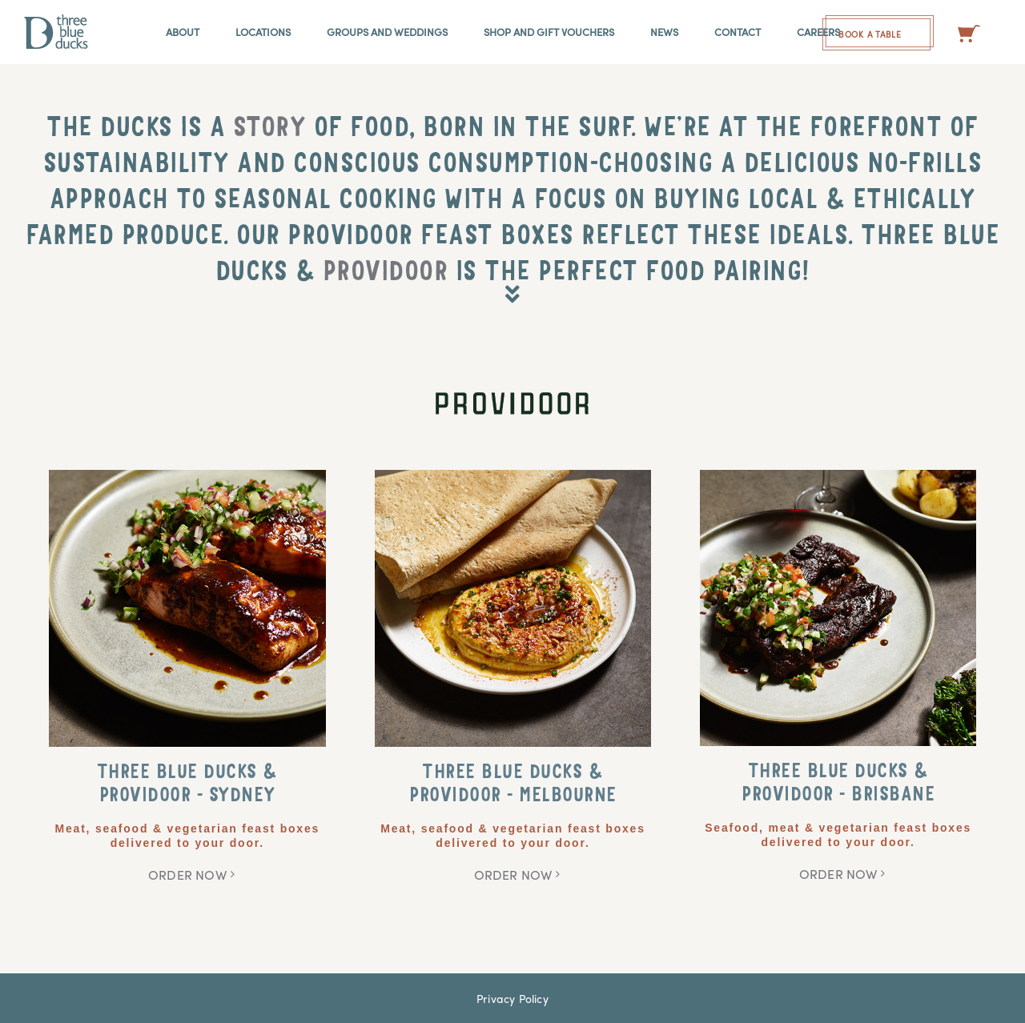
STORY (270, 130)
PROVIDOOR (385, 274)
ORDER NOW (187, 874)
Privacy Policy (512, 998)
